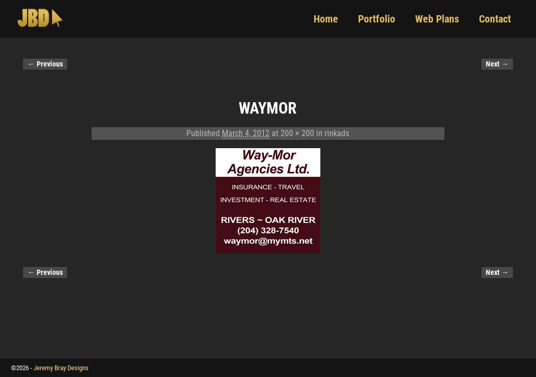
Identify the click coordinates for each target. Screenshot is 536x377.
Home (326, 19)
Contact (495, 19)
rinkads (337, 133)
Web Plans (437, 19)
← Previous (44, 64)
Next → (497, 64)
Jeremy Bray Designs (61, 368)
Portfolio (376, 19)
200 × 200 (297, 133)
